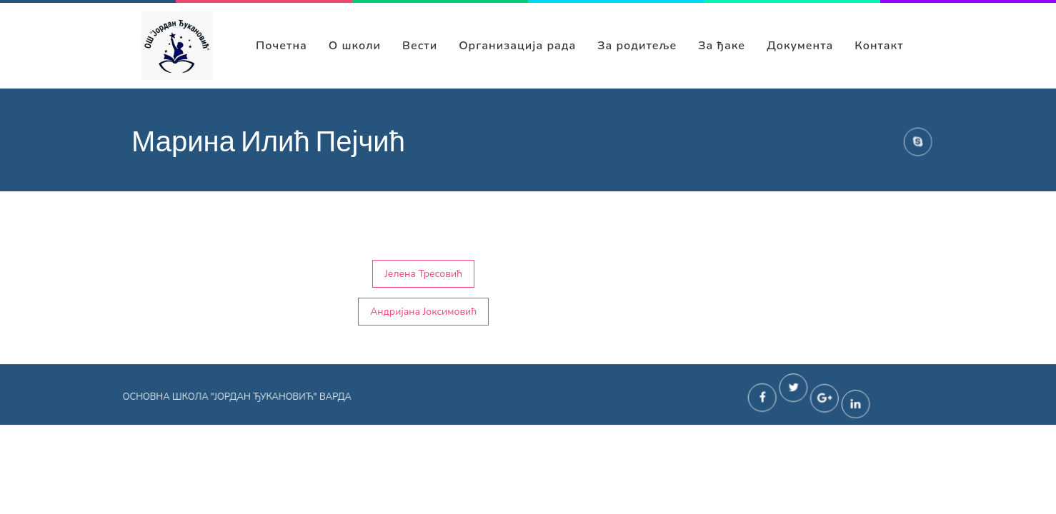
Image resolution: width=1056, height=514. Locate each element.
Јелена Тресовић (423, 274)
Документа (800, 46)
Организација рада (517, 46)
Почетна (281, 46)
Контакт (879, 46)
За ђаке (721, 46)
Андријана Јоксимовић (423, 311)
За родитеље (637, 46)
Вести (419, 46)
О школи (355, 46)
